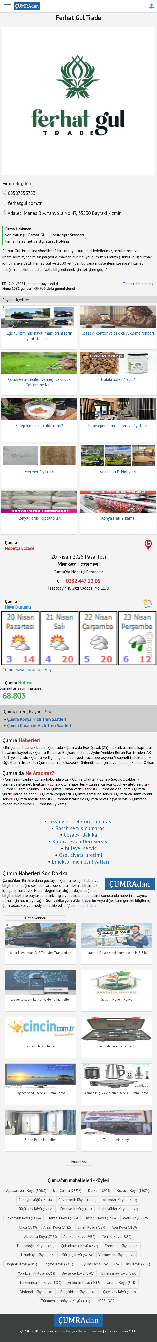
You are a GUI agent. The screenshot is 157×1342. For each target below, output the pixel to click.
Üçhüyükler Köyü (118, 1208)
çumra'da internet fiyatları (24, 784)
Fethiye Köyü (76, 1208)
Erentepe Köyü (122, 1245)
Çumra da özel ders (114, 789)
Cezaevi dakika (80, 835)
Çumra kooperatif (57, 793)
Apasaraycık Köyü (26, 1190)
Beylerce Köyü (78, 1273)
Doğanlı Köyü (21, 1264)
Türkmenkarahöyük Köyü (65, 1300)
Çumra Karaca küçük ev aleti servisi (118, 784)
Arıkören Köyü (84, 1282)
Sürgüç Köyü (77, 1254)
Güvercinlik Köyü (77, 1199)
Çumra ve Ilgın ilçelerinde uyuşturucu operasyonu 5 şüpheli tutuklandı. (89, 757)
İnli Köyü (138, 1264)
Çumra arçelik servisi (33, 798)
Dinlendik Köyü (37, 1291)
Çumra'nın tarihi (18, 779)
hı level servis (80, 848)
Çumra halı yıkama (51, 803)
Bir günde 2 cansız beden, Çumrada (34, 747)
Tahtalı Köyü (63, 1218)
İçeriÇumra (67, 1190)
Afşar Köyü (57, 1227)
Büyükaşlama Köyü (99, 1264)
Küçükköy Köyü (36, 1208)
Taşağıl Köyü (100, 1218)
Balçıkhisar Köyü (78, 1291)
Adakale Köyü (79, 1236)
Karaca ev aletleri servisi (80, 841)
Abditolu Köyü (40, 1236)
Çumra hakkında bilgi (51, 779)
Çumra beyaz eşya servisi (107, 798)
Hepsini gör (78, 1161)
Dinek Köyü (91, 1227)
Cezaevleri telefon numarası (80, 821)
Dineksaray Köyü (119, 1273)
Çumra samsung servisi (94, 793)
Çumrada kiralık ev (68, 798)
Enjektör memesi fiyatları (80, 861)
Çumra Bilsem (14, 789)
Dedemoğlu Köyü (35, 1245)
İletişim (83, 1331)
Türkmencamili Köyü (40, 1282)
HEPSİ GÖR (106, 1300)
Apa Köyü (124, 1227)
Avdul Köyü (136, 1218)
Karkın (99, 1190)
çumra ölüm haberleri (67, 784)
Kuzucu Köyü (133, 1190)
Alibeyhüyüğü (35, 1199)
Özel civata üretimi (80, 855)
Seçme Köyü (58, 1264)
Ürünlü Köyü (122, 1282)
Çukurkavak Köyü (79, 1245)
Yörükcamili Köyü (36, 1273)
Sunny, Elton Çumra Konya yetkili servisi (62, 789)
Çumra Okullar (84, 779)
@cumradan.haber (81, 905)
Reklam (97, 1331)
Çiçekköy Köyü (119, 1291)
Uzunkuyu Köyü (38, 1254)
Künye (70, 1331)
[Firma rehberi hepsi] (139, 283)
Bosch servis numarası (80, 828)
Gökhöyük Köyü (23, 1218)
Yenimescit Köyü (116, 1254)
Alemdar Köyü (120, 1199)
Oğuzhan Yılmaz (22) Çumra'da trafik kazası (39, 762)
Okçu (28, 1227)
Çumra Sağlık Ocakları (118, 779)
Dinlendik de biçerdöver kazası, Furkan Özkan (116, 762)
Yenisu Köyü (116, 1236)
